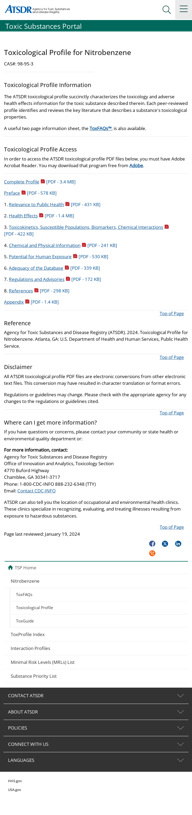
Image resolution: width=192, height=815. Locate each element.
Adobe (136, 165)
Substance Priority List (34, 676)
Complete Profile (40, 182)
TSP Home (25, 567)
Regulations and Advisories (55, 279)
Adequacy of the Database (54, 268)
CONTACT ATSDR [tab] (26, 695)
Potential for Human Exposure (58, 256)
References (39, 291)
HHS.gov (15, 780)
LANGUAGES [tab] (21, 760)
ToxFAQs (24, 594)
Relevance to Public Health (55, 204)
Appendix (31, 302)
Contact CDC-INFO (36, 491)
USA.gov (14, 789)
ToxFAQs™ (101, 128)
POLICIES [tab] (17, 728)
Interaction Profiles (30, 648)
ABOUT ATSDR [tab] (23, 712)
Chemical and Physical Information (63, 245)
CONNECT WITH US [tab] (28, 744)
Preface (30, 193)
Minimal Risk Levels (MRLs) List (43, 662)
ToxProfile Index (28, 634)
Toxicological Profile (34, 607)
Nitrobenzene (25, 581)
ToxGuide (25, 621)
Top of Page (172, 313)
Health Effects (41, 216)
